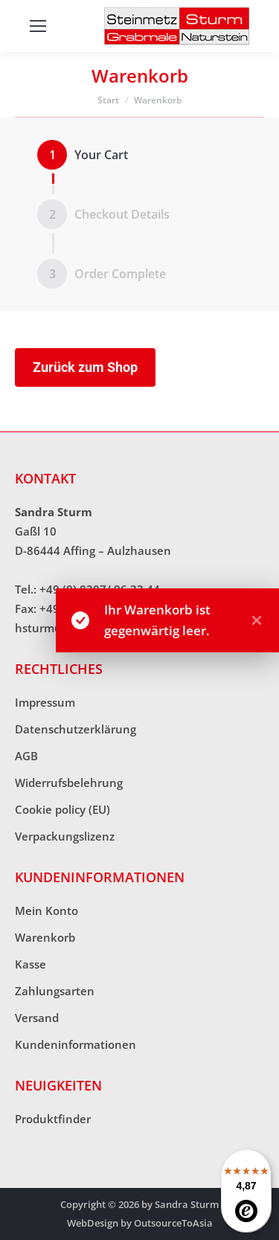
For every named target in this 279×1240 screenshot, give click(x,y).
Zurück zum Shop (85, 367)
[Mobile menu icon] (38, 26)
